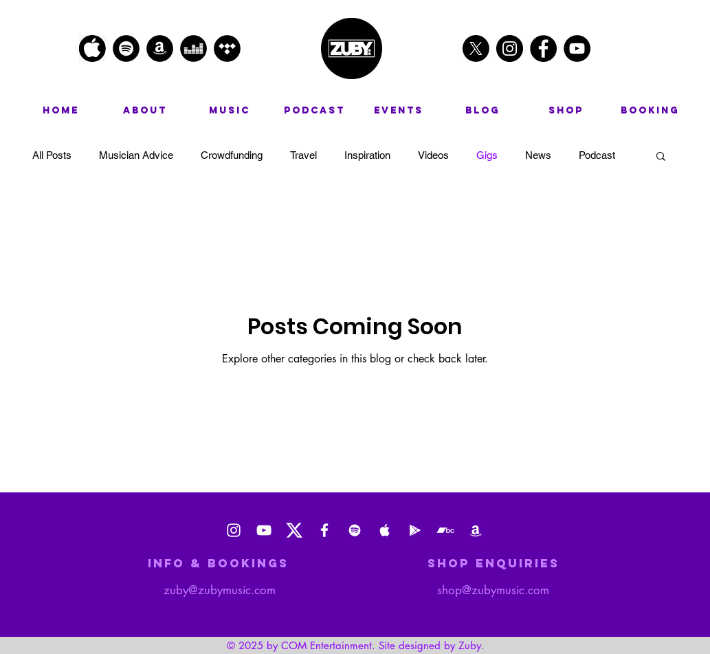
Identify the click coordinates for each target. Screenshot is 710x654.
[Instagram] (234, 530)
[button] (660, 157)
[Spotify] (355, 530)
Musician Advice (136, 155)
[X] (476, 48)
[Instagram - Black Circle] (509, 48)
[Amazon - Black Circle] (159, 48)
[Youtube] (264, 530)
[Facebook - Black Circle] (543, 48)
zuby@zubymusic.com (220, 590)
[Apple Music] (385, 530)
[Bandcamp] (445, 530)
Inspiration (367, 155)
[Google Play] (415, 530)
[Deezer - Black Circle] (193, 48)
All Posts (51, 155)
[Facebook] (324, 530)
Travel (303, 155)
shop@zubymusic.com (493, 590)
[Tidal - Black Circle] (227, 48)
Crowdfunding (232, 155)
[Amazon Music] (476, 530)
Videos (433, 155)
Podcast (597, 155)
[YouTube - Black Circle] (577, 48)
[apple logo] (92, 48)
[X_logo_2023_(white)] (294, 530)
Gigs (487, 155)
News (538, 155)
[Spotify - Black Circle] (126, 48)
